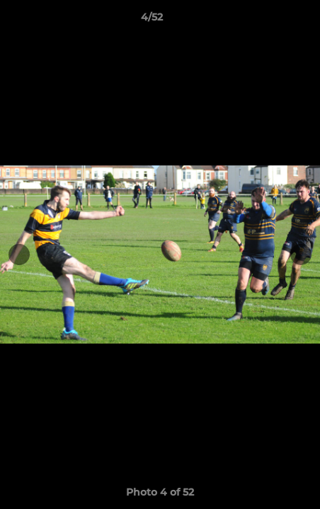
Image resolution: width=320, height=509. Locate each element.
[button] (269, 20)
